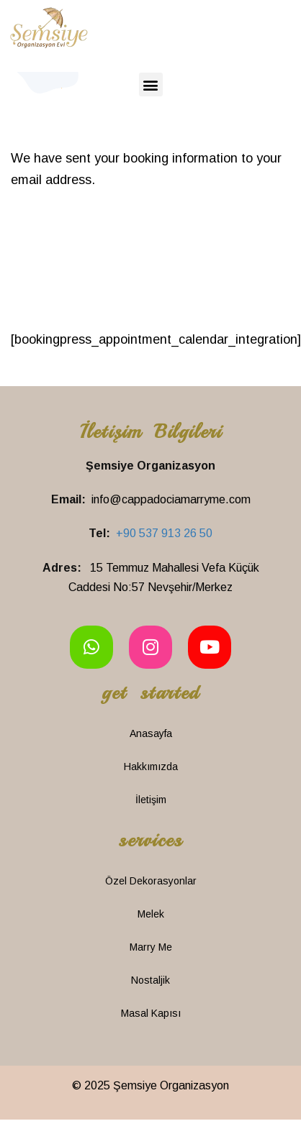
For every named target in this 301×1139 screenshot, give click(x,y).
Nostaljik (150, 980)
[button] (151, 84)
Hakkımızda (151, 766)
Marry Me (151, 947)
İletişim (150, 799)
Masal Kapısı (151, 1013)
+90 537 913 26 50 (164, 533)
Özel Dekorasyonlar (151, 881)
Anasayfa (151, 733)
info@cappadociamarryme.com (171, 499)
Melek (151, 914)
